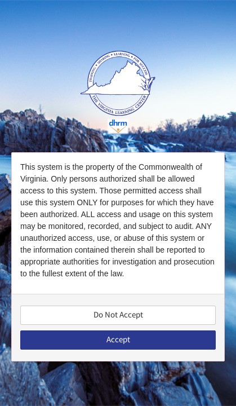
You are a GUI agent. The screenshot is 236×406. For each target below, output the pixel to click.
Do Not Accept (118, 315)
